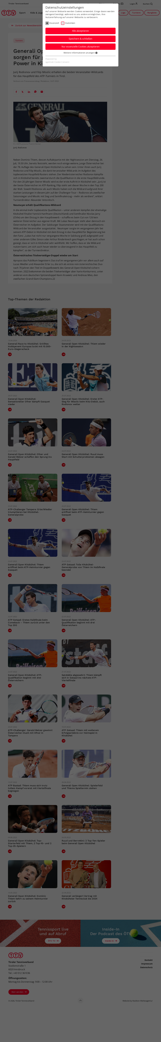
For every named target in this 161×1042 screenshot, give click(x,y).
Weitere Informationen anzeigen (80, 52)
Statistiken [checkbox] (70, 23)
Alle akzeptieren (80, 30)
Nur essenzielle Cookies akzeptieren (81, 46)
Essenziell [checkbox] (54, 23)
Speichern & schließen (80, 38)
